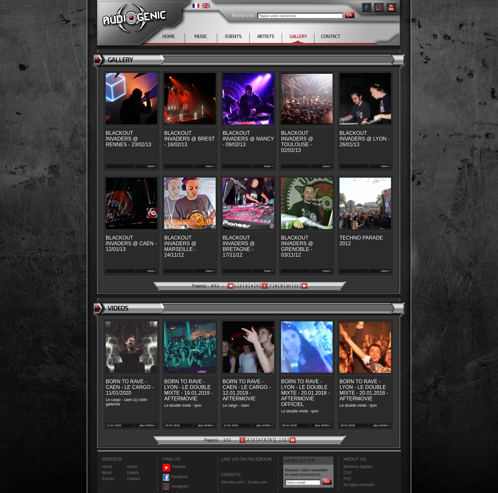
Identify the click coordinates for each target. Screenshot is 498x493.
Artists (132, 466)
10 (288, 285)
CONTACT (330, 36)
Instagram (176, 486)
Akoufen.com (232, 482)
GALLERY (298, 36)
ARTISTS (265, 36)
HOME (168, 36)
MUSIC (200, 36)
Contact (133, 479)
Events (108, 479)
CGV (348, 472)
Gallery (133, 472)
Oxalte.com (257, 482)
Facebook (175, 477)
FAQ (347, 479)
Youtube (174, 467)
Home (107, 466)
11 (296, 285)
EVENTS (233, 36)
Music (107, 472)
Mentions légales (358, 466)
